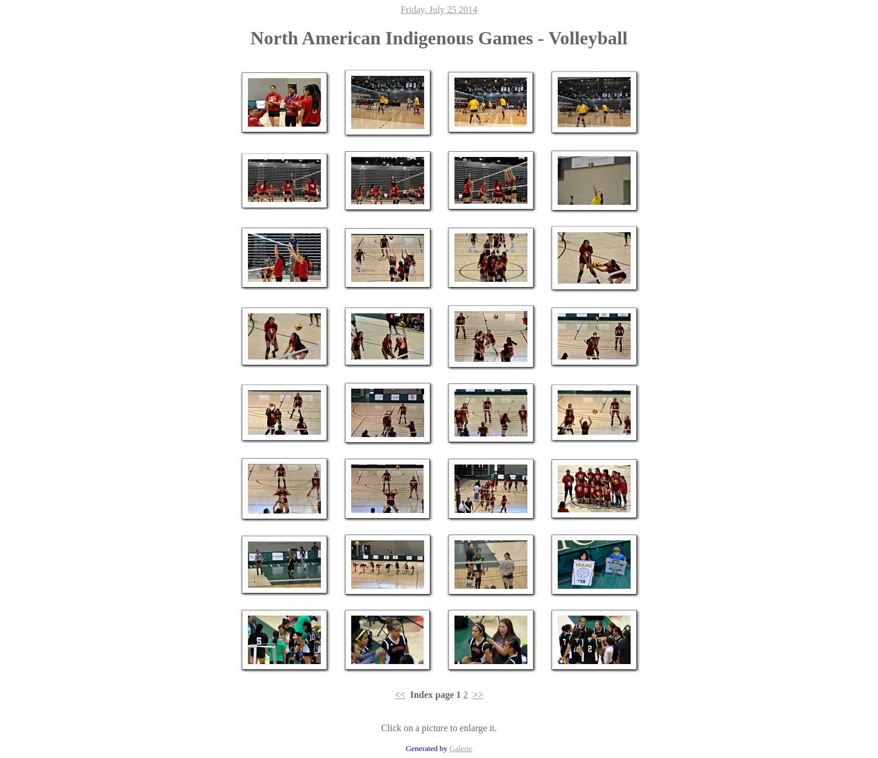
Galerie (460, 748)
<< (400, 695)
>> (478, 695)
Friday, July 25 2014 (439, 10)
